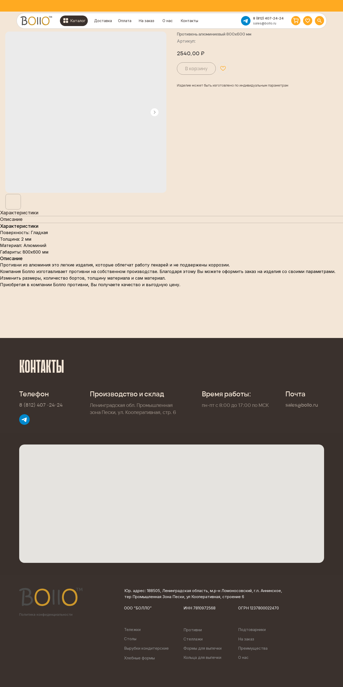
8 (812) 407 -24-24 (41, 405)
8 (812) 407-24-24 (268, 18)
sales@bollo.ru (264, 23)
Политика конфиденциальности (46, 614)
